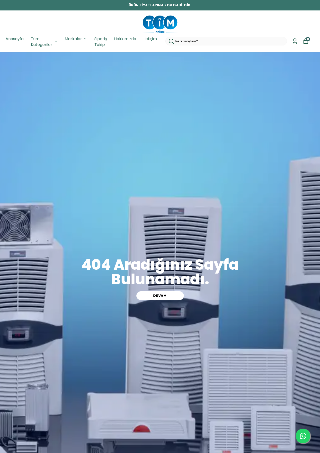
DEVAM (160, 295)
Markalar (76, 39)
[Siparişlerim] (295, 41)
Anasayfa (15, 39)
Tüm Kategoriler (44, 41)
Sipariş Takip (100, 41)
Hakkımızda (125, 39)
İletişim (150, 39)
